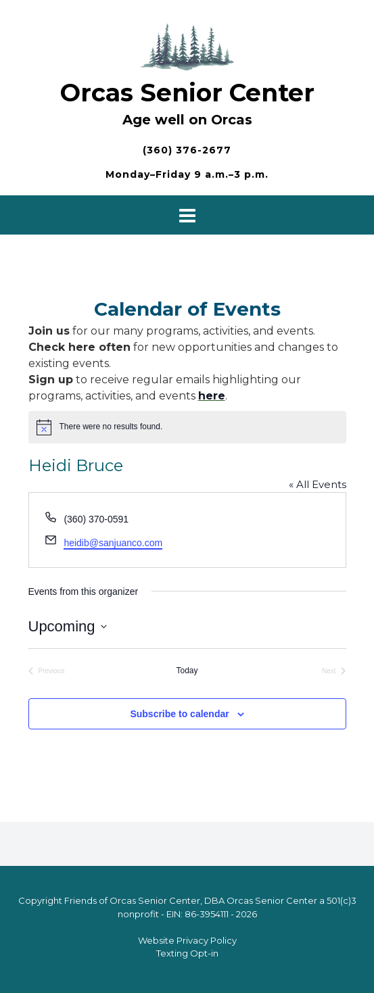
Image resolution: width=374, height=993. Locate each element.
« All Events (317, 484)
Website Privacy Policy (187, 940)
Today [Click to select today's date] (186, 670)
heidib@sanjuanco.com (113, 542)
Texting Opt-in (187, 953)
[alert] (187, 427)
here (211, 395)
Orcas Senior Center (187, 92)
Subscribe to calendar (179, 713)
